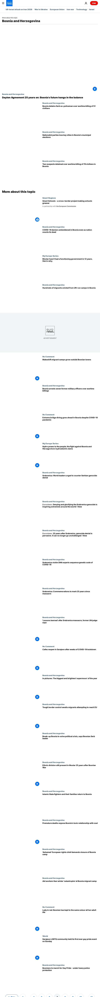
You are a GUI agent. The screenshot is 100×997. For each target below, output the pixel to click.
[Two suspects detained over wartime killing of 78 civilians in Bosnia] (70, 174)
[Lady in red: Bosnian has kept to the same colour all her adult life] (70, 920)
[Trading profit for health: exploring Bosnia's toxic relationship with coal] (70, 833)
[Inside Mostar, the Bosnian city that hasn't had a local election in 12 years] (70, 269)
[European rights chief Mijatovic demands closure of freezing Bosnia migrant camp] (70, 862)
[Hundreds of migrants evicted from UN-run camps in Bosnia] (70, 298)
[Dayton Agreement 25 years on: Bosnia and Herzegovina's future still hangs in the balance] (50, 97)
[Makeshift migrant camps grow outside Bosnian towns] (70, 370)
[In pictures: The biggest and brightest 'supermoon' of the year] (70, 688)
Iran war (70, 9)
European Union (57, 9)
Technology (81, 9)
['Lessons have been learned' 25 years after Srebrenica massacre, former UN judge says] (70, 630)
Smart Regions (49, 198)
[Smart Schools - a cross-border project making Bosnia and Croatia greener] (70, 211)
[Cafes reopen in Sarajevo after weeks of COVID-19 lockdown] (70, 659)
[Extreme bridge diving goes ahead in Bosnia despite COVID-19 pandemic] (70, 428)
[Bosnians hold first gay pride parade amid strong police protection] (70, 949)
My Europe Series (50, 256)
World (45, 936)
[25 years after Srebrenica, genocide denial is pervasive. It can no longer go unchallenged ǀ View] (70, 543)
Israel (91, 9)
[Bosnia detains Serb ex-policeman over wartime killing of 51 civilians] (70, 116)
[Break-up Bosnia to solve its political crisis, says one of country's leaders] (70, 746)
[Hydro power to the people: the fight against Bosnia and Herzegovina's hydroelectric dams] (70, 457)
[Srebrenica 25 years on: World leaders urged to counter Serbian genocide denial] (70, 486)
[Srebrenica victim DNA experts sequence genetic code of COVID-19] (70, 572)
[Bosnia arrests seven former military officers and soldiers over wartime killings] (70, 399)
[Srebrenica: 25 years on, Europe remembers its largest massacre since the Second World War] (70, 601)
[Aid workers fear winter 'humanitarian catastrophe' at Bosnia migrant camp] (70, 891)
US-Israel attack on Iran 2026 (19, 9)
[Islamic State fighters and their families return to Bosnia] (70, 804)
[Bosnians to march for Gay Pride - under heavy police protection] (70, 978)
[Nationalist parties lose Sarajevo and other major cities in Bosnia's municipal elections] (70, 145)
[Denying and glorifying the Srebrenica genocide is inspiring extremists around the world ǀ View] (70, 514)
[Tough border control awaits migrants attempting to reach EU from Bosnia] (70, 717)
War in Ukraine (41, 9)
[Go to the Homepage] (9, 3)
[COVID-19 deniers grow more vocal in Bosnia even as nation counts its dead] (70, 240)
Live (94, 3)
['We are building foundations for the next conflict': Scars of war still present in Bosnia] (70, 775)
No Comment (48, 356)
